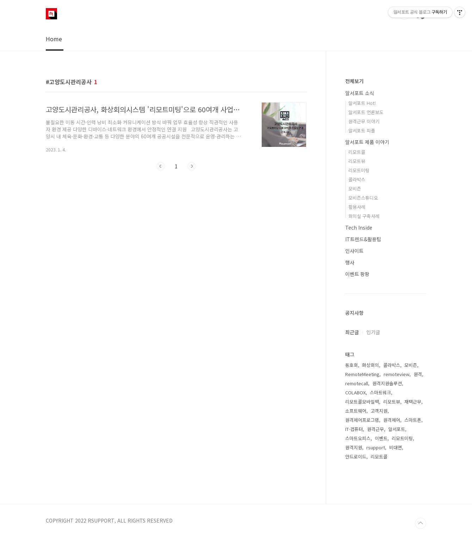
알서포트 (396, 429)
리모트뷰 (356, 161)
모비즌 (354, 188)
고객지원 (379, 410)
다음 (191, 166)
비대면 (395, 447)
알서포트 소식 (359, 92)
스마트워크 (380, 392)
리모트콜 (356, 152)
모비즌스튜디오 (363, 197)
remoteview (396, 374)
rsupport (375, 447)
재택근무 (412, 401)
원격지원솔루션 (387, 383)
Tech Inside (358, 227)
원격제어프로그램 (362, 420)
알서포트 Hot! (362, 103)
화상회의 (370, 365)
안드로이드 (355, 456)
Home (54, 39)
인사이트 (354, 250)
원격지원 (353, 447)
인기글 (373, 332)
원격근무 (375, 429)
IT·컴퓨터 (354, 429)
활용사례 (356, 207)
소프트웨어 (355, 410)
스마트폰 (412, 420)
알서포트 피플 (361, 130)
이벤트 (381, 438)
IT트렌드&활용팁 (363, 239)
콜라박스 (356, 179)
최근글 (352, 332)
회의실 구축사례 (363, 216)
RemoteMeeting (362, 374)
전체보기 (354, 81)
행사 (349, 262)
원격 (418, 374)
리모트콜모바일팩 (362, 401)
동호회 (351, 365)
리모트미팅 (358, 170)
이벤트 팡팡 (357, 273)
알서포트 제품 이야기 (367, 141)
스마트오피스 (358, 438)
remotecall (356, 383)
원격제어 (391, 420)
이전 (160, 166)
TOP (420, 523)
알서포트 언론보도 (366, 112)
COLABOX (355, 392)
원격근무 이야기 (363, 121)
